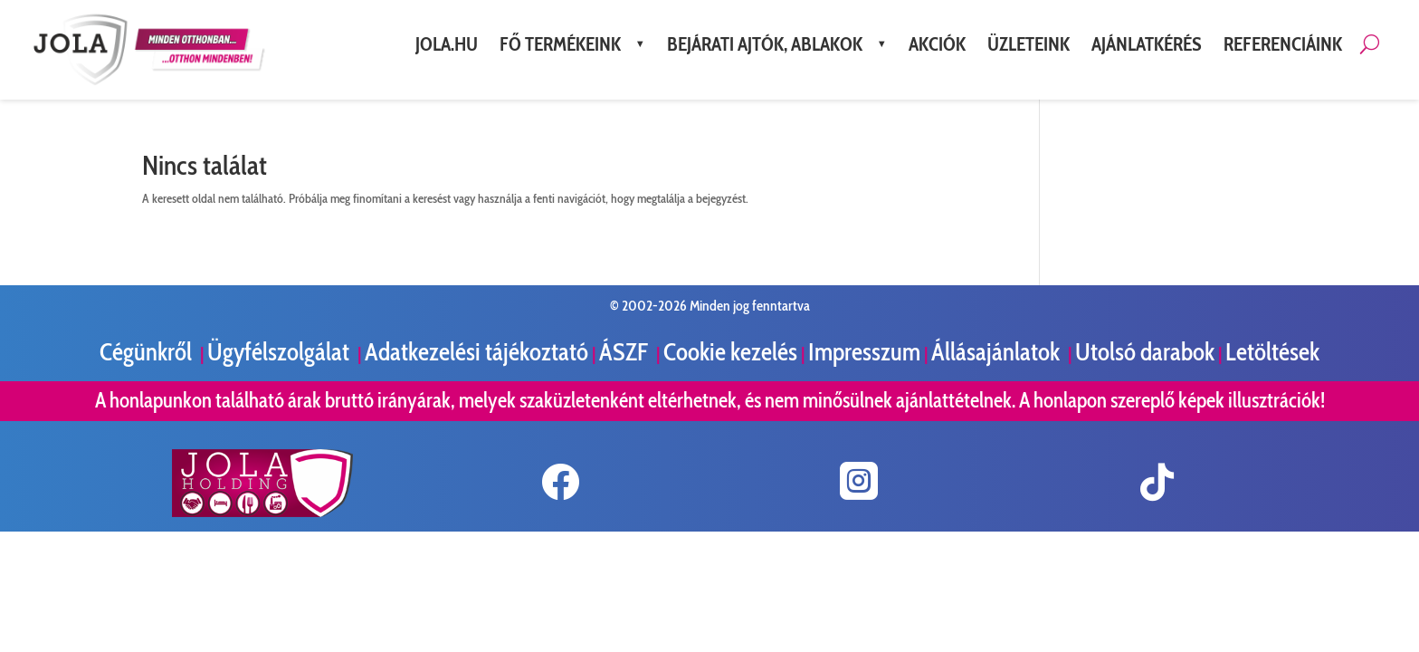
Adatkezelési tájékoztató (476, 352)
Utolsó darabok (1144, 352)
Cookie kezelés (730, 352)
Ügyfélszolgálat (280, 352)
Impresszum (864, 352)
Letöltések (1272, 352)
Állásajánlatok (997, 352)
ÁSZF (625, 352)
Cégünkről (148, 352)
